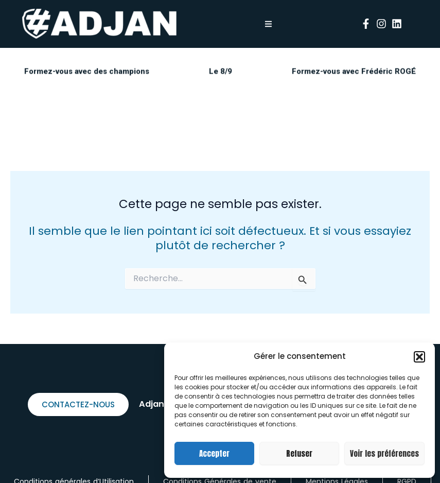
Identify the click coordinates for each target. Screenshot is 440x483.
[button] (419, 357)
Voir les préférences (384, 453)
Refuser (299, 453)
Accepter (214, 453)
